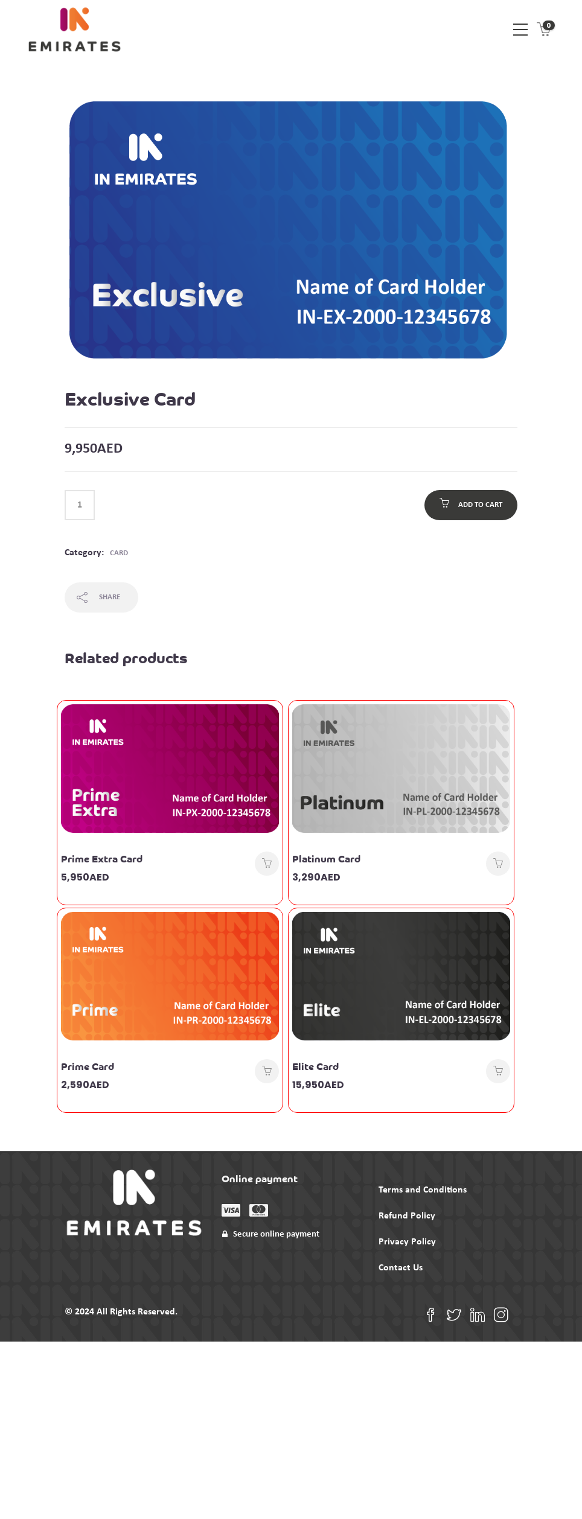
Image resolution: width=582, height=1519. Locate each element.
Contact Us (401, 1268)
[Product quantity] (80, 505)
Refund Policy (407, 1216)
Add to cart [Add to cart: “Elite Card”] (498, 1071)
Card (119, 553)
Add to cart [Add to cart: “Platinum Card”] (498, 864)
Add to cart (480, 505)
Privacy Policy (407, 1242)
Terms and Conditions (423, 1190)
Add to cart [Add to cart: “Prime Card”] (267, 1071)
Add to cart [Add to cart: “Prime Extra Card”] (267, 864)
